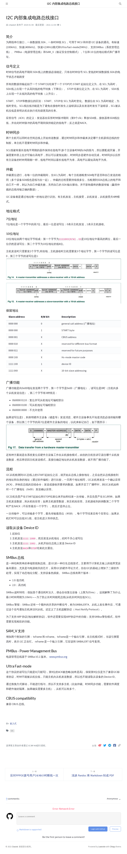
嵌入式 (13, 723)
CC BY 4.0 (32, 745)
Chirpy (112, 846)
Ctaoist (15, 846)
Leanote (101, 846)
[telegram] (110, 745)
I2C (12, 730)
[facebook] (115, 745)
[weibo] (100, 745)
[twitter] (105, 745)
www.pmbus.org (58, 656)
